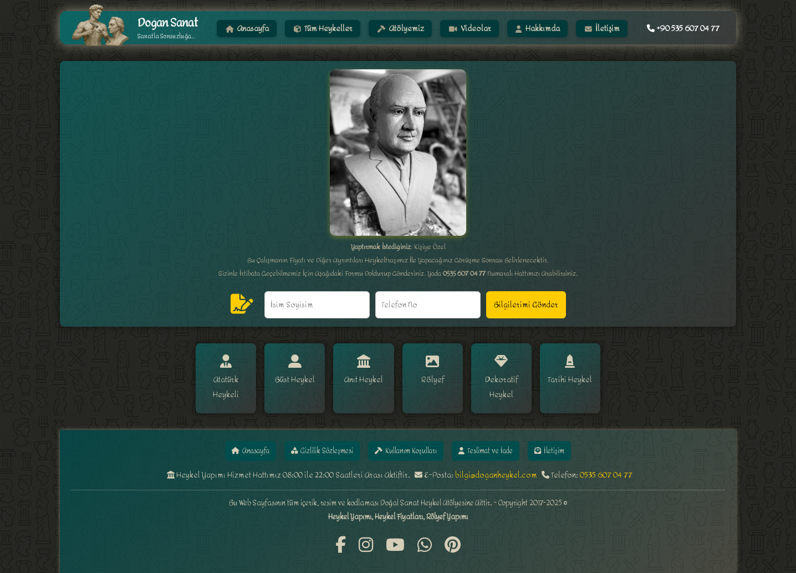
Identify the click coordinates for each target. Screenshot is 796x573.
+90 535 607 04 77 (683, 28)
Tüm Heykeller (323, 28)
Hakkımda (538, 28)
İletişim (602, 28)
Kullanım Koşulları (409, 438)
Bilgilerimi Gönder (526, 304)
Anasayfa (247, 28)
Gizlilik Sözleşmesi (304, 438)
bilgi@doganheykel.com (496, 464)
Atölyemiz (400, 28)
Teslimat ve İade (510, 438)
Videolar (470, 28)
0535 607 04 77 (606, 464)
